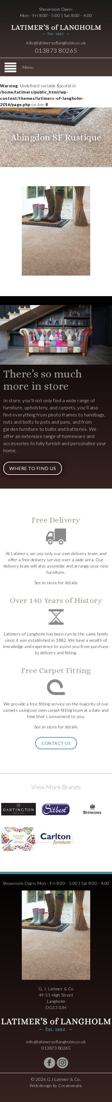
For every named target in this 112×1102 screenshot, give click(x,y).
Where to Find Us (32, 468)
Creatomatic (70, 1085)
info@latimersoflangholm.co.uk (56, 42)
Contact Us (56, 743)
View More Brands (56, 786)
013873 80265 (56, 50)
